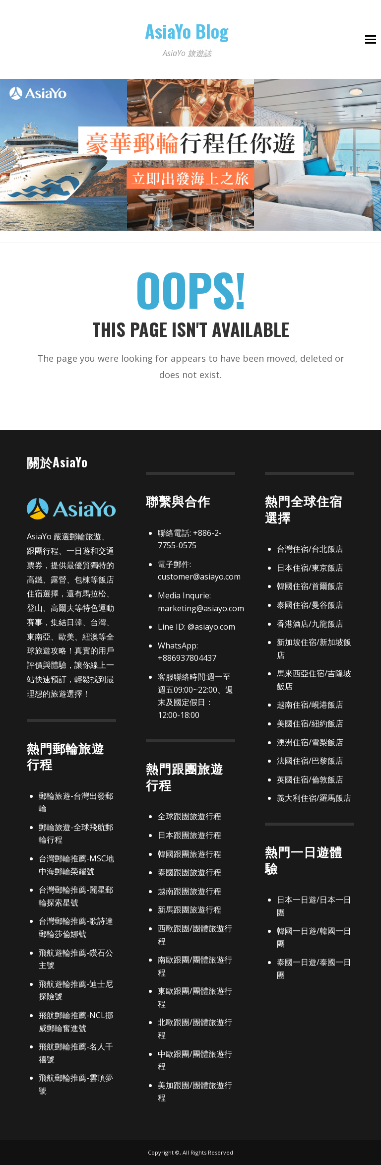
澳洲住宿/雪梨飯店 (310, 742)
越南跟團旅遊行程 (189, 891)
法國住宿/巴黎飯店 (310, 760)
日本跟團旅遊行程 (189, 835)
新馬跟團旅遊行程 (189, 909)
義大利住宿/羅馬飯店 (314, 797)
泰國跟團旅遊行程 (189, 872)
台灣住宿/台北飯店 (310, 548)
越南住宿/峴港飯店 (310, 704)
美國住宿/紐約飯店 (310, 723)
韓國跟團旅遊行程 (189, 853)
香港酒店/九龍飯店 (310, 623)
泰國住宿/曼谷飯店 (310, 604)
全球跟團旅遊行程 (189, 816)
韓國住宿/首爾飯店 (310, 586)
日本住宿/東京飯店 (310, 567)
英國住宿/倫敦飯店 (310, 779)
